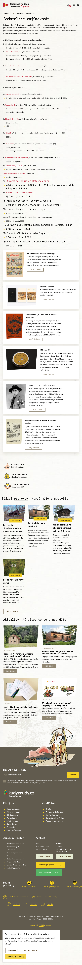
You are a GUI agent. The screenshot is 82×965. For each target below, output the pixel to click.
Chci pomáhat (49, 873)
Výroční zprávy (12, 822)
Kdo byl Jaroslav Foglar (15, 844)
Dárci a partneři (12, 816)
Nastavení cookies (14, 831)
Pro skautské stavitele (54, 813)
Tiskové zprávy (12, 819)
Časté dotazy (12, 825)
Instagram (33, 905)
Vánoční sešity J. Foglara (14, 166)
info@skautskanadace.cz (18, 898)
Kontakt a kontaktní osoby (47, 898)
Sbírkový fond (12, 856)
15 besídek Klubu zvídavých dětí (16, 158)
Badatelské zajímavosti (26, 14)
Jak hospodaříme (13, 813)
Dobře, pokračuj (15, 957)
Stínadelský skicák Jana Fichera (15, 173)
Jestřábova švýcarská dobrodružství (18, 77)
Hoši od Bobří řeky (11, 52)
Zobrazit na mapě (44, 857)
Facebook (16, 905)
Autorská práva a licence (16, 853)
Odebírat (73, 775)
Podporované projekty (54, 822)
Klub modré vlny (10, 105)
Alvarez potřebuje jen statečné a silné (28, 181)
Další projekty (14, 612)
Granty (48, 810)
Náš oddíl (8, 133)
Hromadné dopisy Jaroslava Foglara (18, 66)
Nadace (6, 14)
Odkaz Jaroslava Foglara (55, 819)
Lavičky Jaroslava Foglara (16, 865)
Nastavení (12, 950)
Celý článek (35, 270)
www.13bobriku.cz (29, 887)
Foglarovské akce (13, 862)
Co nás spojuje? (13, 847)
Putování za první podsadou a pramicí (19, 193)
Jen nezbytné (30, 950)
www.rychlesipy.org (51, 888)
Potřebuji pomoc (50, 866)
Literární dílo (11, 850)
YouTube (50, 905)
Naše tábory (10, 144)
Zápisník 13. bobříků (12, 119)
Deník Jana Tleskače (12, 94)
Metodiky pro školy (14, 868)
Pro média (11, 828)
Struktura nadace (13, 810)
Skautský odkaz (52, 816)
